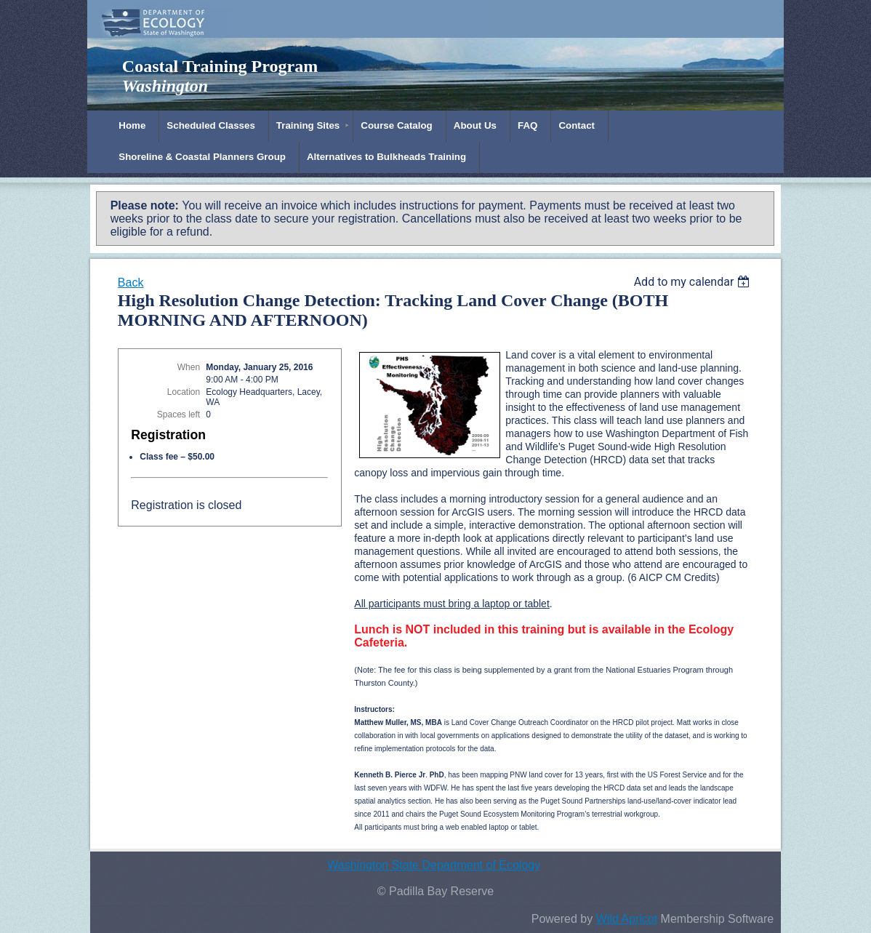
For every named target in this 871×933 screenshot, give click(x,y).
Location (183, 392)
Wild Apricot (626, 919)
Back (131, 282)
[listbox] (694, 282)
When (188, 367)
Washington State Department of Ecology (433, 865)
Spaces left (178, 414)
